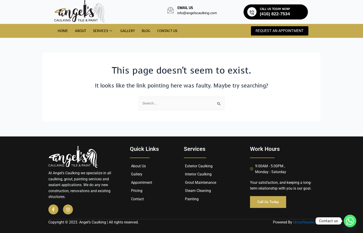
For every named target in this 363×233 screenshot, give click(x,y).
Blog (146, 31)
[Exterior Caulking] (213, 166)
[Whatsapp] (350, 221)
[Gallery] (156, 174)
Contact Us (167, 31)
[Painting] (213, 199)
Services (102, 31)
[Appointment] (156, 183)
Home (63, 31)
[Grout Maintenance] (213, 183)
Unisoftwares (304, 222)
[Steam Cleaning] (213, 191)
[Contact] (156, 199)
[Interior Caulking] (213, 174)
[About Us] (156, 166)
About (80, 31)
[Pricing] (156, 191)
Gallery (127, 31)
